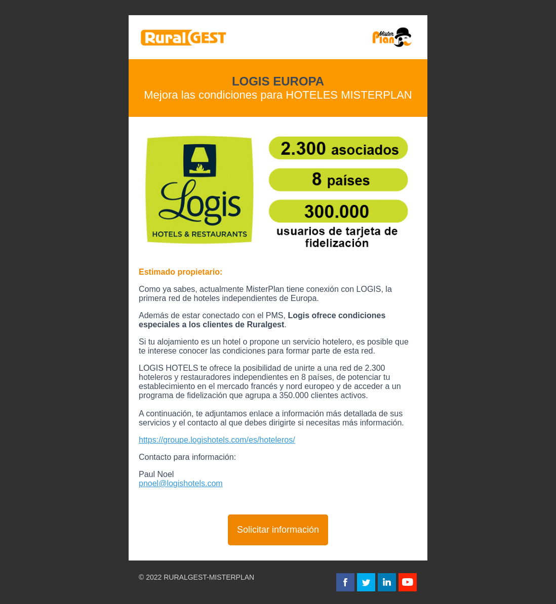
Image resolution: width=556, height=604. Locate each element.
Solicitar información (278, 530)
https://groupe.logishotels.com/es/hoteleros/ (217, 440)
